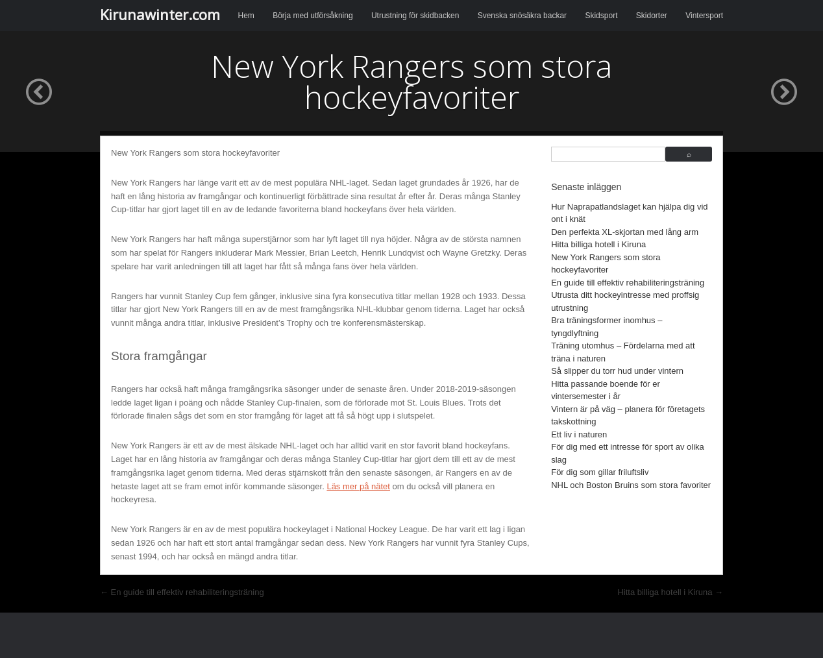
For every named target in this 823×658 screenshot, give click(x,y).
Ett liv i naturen (579, 434)
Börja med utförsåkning (312, 15)
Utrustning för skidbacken (415, 15)
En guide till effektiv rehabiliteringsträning (627, 282)
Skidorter (651, 15)
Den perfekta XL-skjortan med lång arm (624, 232)
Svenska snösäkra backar (522, 15)
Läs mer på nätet (358, 486)
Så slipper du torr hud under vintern (617, 371)
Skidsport (601, 15)
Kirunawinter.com (160, 14)
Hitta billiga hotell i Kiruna (598, 244)
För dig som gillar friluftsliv (599, 472)
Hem (246, 15)
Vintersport (704, 15)
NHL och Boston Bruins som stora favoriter (631, 485)
